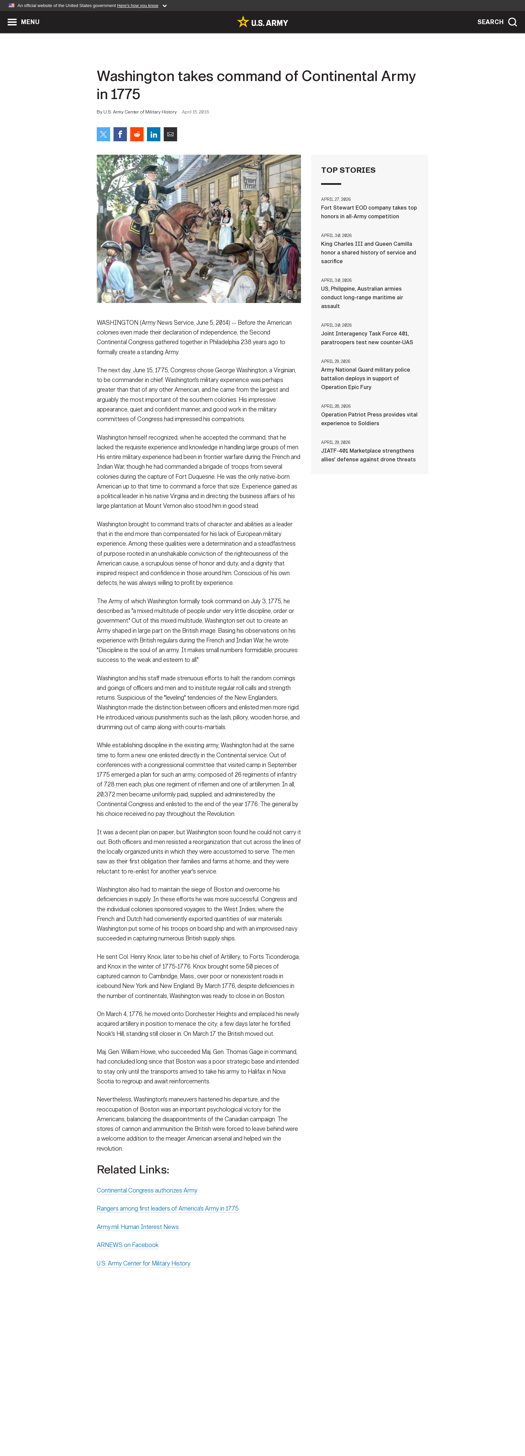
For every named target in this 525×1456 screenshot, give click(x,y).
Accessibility (268, 1426)
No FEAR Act (335, 1426)
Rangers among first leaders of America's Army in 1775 (168, 1213)
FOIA (303, 1426)
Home (116, 1426)
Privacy (184, 1426)
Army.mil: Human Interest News (138, 1231)
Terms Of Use (222, 1426)
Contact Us (148, 1426)
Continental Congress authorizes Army (147, 1195)
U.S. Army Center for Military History (144, 1268)
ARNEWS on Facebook (128, 1249)
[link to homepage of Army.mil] (262, 21)
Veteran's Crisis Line (388, 1426)
